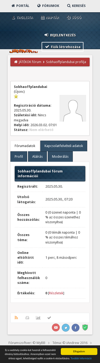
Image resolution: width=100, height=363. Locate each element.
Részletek (56, 293)
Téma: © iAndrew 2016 (69, 343)
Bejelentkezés (60, 35)
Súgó (73, 18)
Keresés (76, 6)
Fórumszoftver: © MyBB (27, 343)
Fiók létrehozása (63, 46)
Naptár (49, 18)
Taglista (22, 18)
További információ (81, 358)
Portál (20, 6)
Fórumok (48, 6)
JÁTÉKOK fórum (30, 62)
